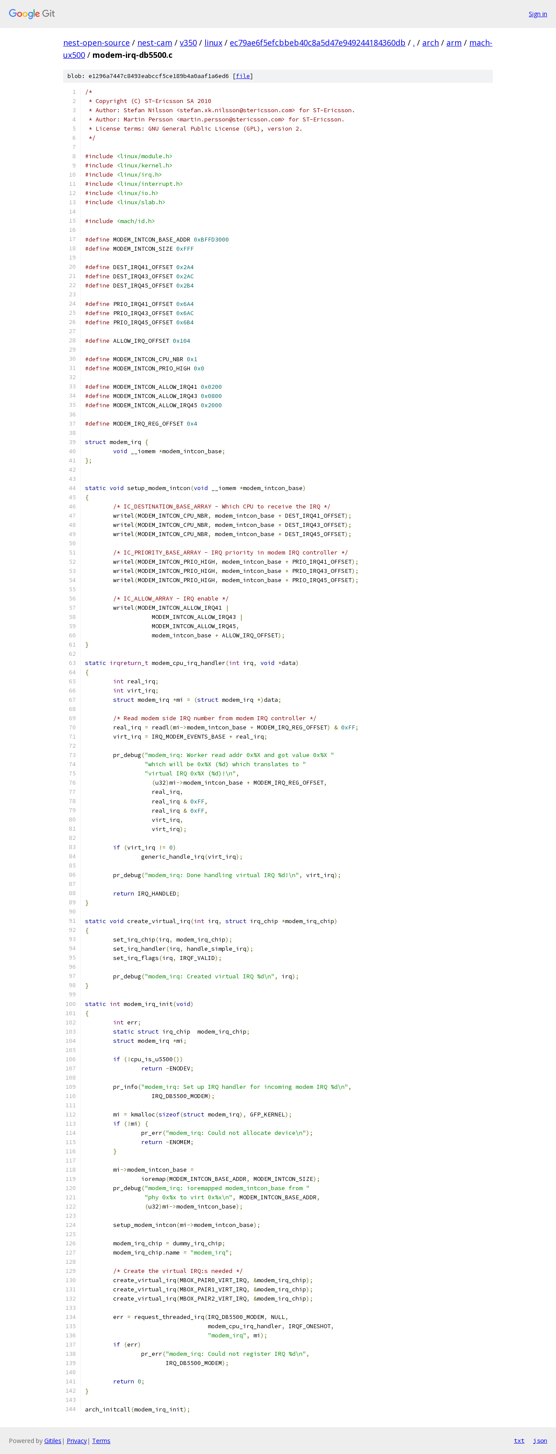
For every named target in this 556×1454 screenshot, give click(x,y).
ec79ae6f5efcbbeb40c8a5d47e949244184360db (318, 42)
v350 (188, 42)
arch (430, 42)
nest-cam (154, 42)
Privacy (77, 1440)
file (243, 76)
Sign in (538, 14)
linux (213, 42)
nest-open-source (96, 42)
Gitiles (52, 1440)
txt (519, 1440)
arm (454, 42)
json (540, 1440)
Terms (101, 1440)
